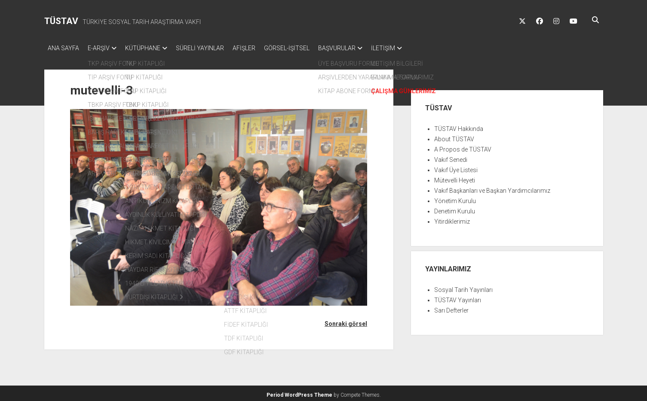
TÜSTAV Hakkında (458, 126)
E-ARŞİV (103, 48)
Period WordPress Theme (299, 392)
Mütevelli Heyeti (454, 177)
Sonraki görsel (346, 321)
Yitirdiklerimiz (452, 219)
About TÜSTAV (454, 136)
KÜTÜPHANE (151, 48)
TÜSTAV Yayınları (457, 297)
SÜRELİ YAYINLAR (213, 48)
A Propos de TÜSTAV (462, 146)
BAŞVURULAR (362, 48)
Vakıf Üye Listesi (456, 167)
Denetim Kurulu (454, 208)
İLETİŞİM (413, 48)
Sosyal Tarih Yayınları (463, 287)
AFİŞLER (261, 48)
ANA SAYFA (63, 48)
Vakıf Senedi (450, 157)
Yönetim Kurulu (455, 198)
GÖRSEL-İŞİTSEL (308, 48)
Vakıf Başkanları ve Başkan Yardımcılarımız (492, 188)
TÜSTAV (61, 21)
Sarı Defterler (451, 307)
